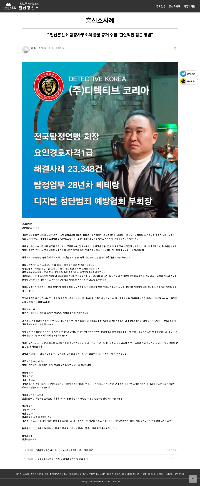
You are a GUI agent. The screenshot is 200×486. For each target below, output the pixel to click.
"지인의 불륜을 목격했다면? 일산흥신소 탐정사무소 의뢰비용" (64, 450)
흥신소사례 (174, 6)
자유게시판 (189, 6)
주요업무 (161, 6)
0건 (34, 48)
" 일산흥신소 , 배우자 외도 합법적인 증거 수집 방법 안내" (62, 458)
